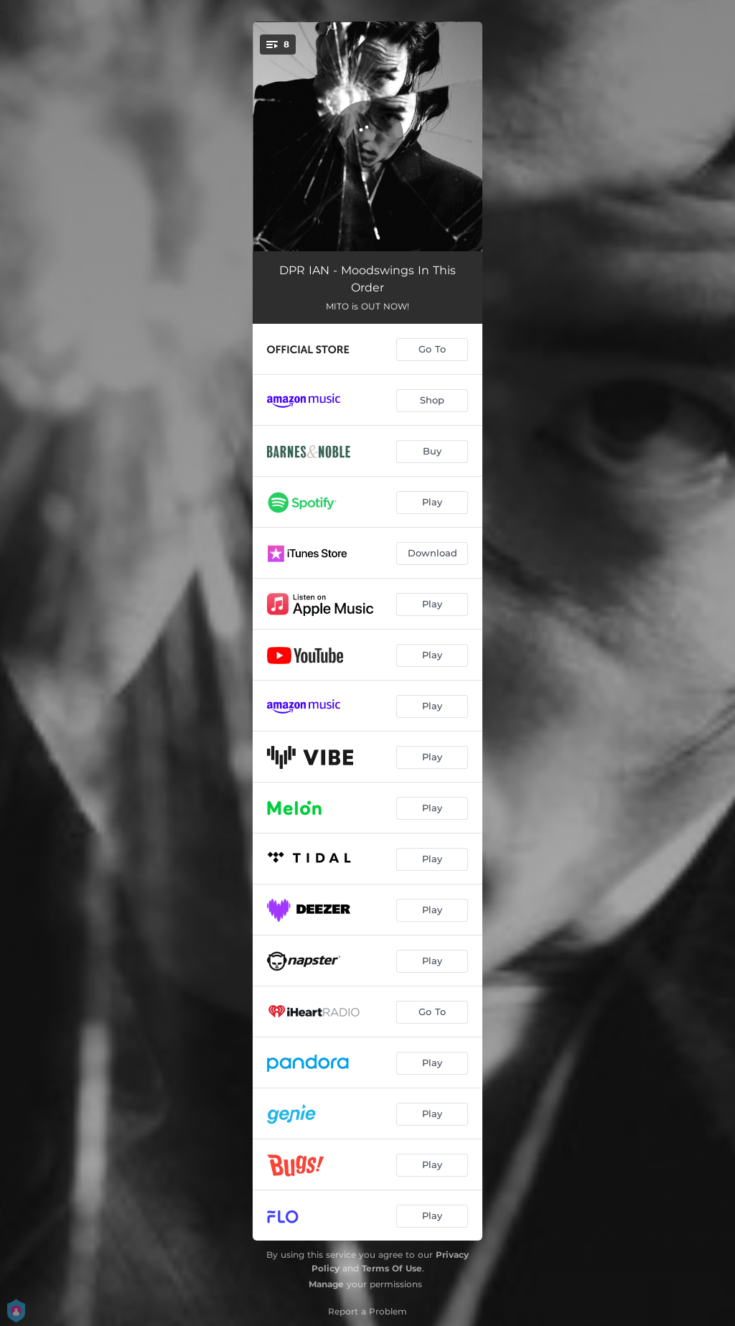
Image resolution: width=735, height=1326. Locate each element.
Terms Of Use (392, 1268)
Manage (326, 1284)
